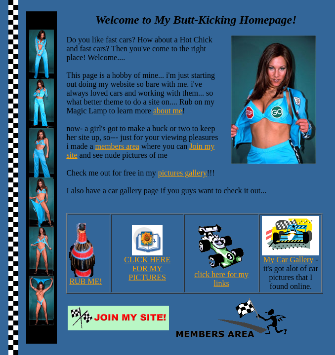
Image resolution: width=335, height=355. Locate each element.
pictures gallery (182, 173)
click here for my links (221, 275)
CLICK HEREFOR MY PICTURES (147, 265)
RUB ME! (85, 277)
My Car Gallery (290, 256)
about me (167, 110)
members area (117, 146)
